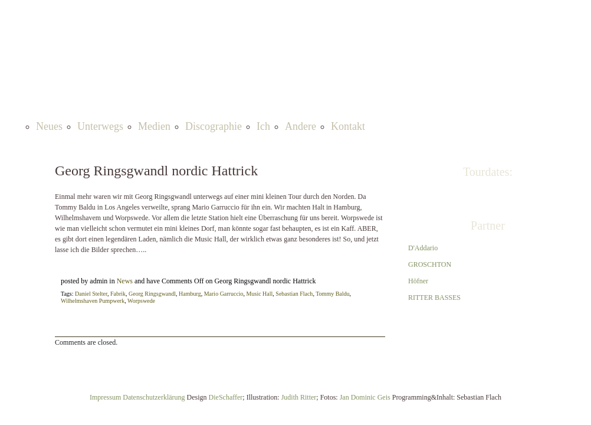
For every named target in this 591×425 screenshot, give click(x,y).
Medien (154, 126)
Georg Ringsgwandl (152, 293)
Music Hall (260, 293)
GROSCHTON (429, 264)
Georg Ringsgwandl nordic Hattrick (156, 170)
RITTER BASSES (434, 297)
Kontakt (348, 126)
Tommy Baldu (332, 293)
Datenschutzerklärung (154, 397)
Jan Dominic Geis (365, 397)
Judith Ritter (299, 397)
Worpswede (141, 301)
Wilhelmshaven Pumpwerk (92, 301)
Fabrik (118, 293)
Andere (300, 126)
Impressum (106, 397)
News (125, 281)
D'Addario (423, 248)
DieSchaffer (226, 397)
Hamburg (190, 293)
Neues (49, 126)
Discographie (213, 126)
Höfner (418, 281)
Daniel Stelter (91, 293)
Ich (263, 126)
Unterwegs (100, 126)
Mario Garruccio (224, 293)
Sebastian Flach (294, 293)
